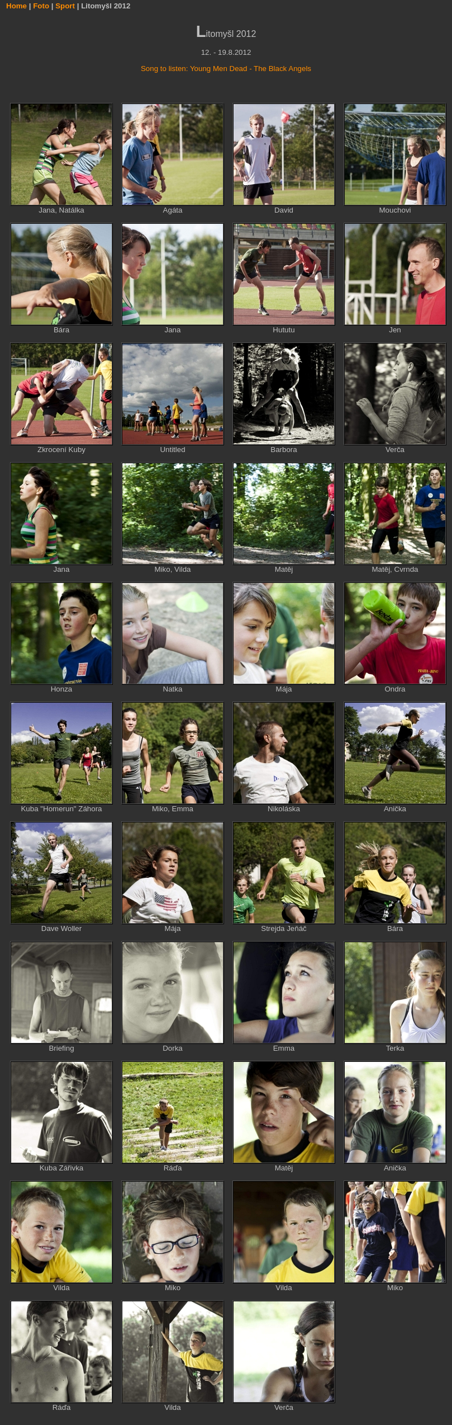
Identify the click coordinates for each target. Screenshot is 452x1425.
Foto (41, 6)
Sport (65, 6)
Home (16, 6)
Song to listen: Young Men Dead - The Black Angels (226, 68)
